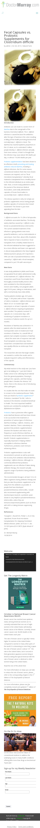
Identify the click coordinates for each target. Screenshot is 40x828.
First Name (8, 771)
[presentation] (21, 799)
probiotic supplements (24, 396)
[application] (20, 562)
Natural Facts (27, 46)
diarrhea (7, 129)
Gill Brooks (21, 816)
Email (6, 790)
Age (6, 784)
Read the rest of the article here (15, 666)
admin (8, 46)
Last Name (8, 777)
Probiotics (7, 413)
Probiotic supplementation (13, 162)
